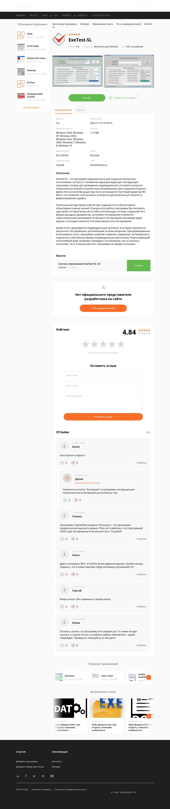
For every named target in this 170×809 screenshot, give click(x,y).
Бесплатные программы (65, 24)
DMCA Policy (22, 789)
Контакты (56, 761)
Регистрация (136, 5)
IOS (55, 15)
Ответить (142, 462)
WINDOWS (21, 15)
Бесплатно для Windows (106, 46)
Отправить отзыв (103, 416)
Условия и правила (41, 789)
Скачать (87, 97)
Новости (82, 15)
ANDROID (66, 15)
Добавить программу (26, 761)
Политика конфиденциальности (70, 789)
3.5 (74, 46)
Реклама (56, 766)
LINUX (44, 15)
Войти (125, 5)
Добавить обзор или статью (30, 766)
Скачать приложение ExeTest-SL (79, 263)
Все (148, 432)
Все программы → (32, 107)
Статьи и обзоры (101, 15)
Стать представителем (103, 308)
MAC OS (33, 15)
